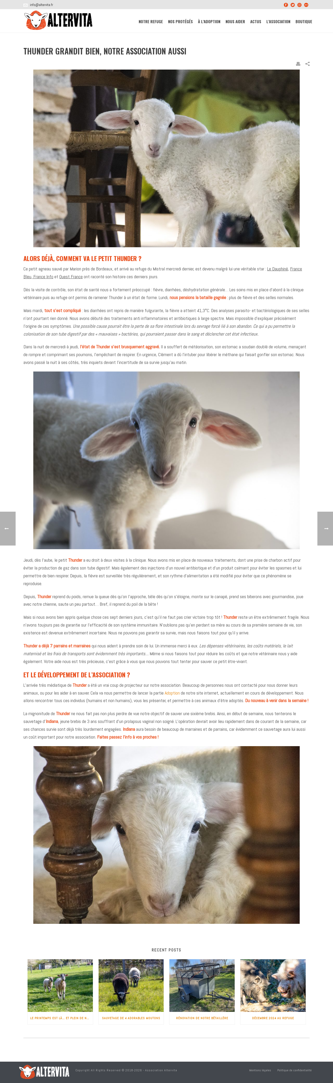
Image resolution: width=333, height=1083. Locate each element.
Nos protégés (180, 21)
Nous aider (235, 21)
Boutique (304, 21)
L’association (278, 21)
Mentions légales (260, 1070)
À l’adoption (209, 21)
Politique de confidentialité (294, 1070)
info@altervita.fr (41, 5)
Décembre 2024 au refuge (273, 1018)
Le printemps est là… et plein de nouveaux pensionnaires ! (61, 1018)
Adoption (172, 693)
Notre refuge (151, 21)
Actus (255, 21)
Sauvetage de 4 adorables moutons (131, 1018)
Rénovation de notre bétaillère (202, 1018)
